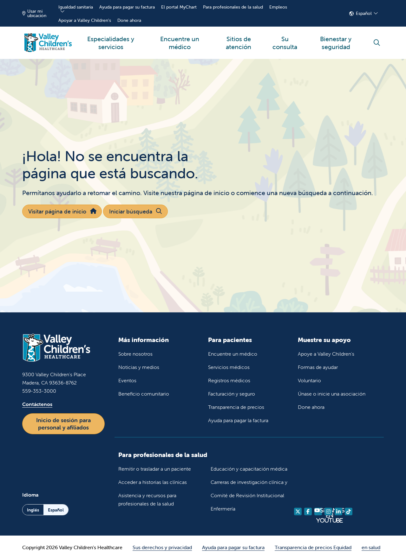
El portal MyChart (179, 7)
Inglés (33, 510)
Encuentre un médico (180, 39)
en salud (371, 547)
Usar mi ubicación (34, 13)
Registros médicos (229, 380)
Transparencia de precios (236, 407)
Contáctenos (37, 404)
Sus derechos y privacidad (162, 547)
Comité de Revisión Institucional (247, 495)
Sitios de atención (239, 39)
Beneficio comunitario (143, 394)
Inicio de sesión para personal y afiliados (63, 423)
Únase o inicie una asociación (331, 394)
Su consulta (285, 39)
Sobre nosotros (135, 354)
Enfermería (223, 508)
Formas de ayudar (318, 367)
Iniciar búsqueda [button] (135, 211)
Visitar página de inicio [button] (62, 211)
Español (364, 13)
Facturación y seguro (231, 394)
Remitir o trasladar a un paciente (154, 469)
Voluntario (309, 380)
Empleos (278, 7)
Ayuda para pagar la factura (238, 420)
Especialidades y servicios (110, 39)
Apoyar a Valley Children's (84, 20)
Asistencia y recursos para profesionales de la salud (147, 499)
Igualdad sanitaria (75, 7)
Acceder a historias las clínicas (152, 482)
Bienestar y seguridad (335, 39)
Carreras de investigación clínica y (249, 482)
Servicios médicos (229, 367)
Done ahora (129, 20)
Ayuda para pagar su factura (127, 7)
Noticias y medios (138, 367)
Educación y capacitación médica (249, 469)
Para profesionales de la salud (233, 7)
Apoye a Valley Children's (326, 354)
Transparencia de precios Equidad (313, 547)
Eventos (127, 380)
